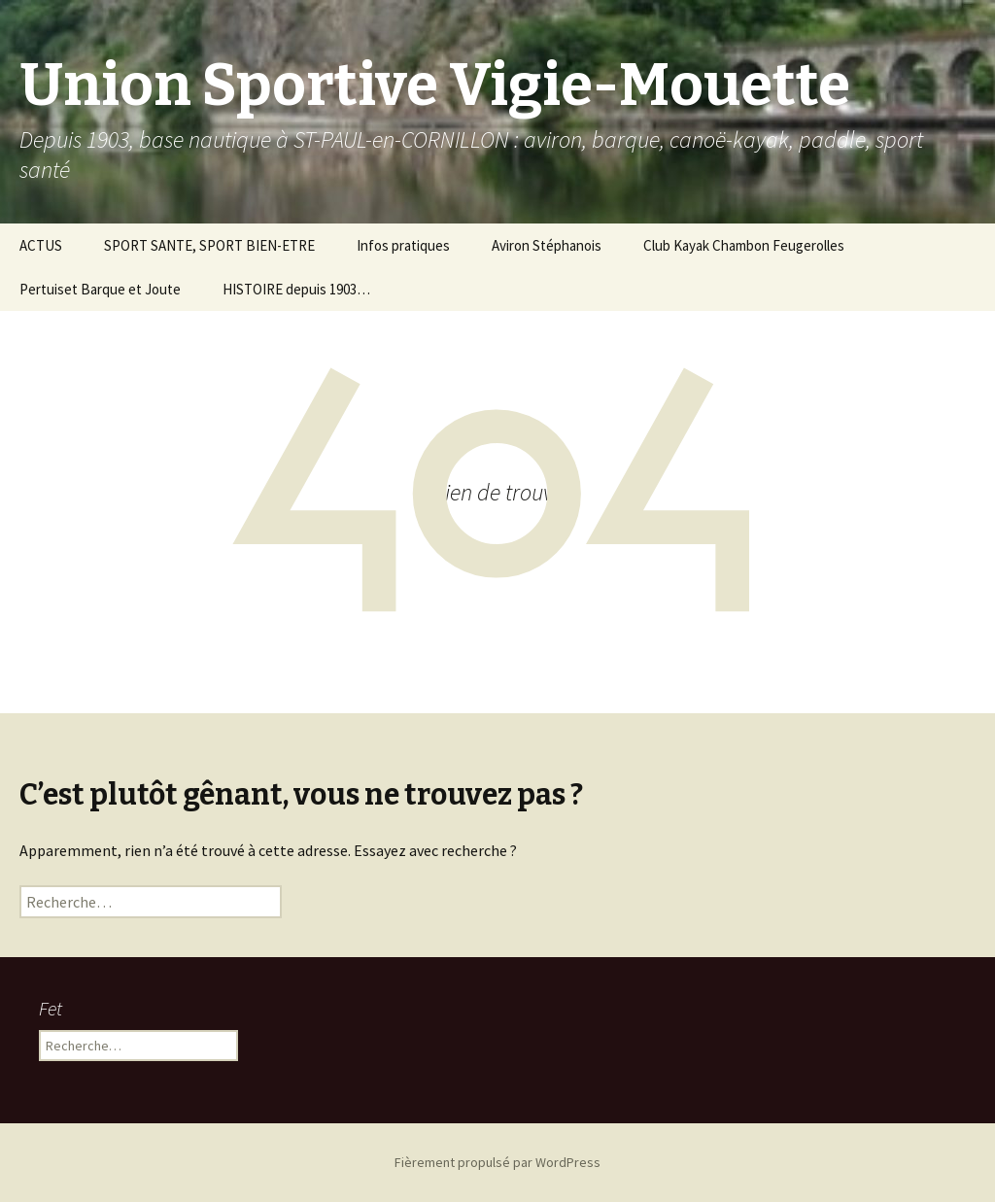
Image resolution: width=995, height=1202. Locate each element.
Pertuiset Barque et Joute (100, 289)
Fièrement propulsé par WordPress (497, 1162)
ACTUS (40, 245)
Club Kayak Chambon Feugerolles (743, 245)
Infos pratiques (403, 245)
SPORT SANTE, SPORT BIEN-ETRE (209, 245)
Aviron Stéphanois (546, 245)
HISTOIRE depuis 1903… (296, 289)
